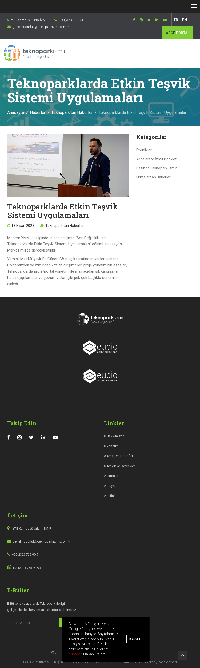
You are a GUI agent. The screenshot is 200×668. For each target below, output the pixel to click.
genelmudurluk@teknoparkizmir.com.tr (41, 541)
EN (184, 20)
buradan (76, 654)
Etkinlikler (144, 150)
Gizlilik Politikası (36, 662)
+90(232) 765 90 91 (26, 554)
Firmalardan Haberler (153, 177)
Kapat (135, 639)
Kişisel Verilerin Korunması (77, 662)
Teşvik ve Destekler (119, 466)
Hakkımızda (114, 436)
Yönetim (111, 446)
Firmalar (111, 476)
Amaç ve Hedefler (118, 456)
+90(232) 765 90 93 (27, 568)
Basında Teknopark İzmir (156, 168)
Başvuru (111, 486)
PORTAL (177, 33)
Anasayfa (15, 112)
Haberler (37, 112)
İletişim (110, 496)
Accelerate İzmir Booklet (156, 159)
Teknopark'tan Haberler (72, 112)
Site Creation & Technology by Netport (143, 662)
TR (176, 20)
